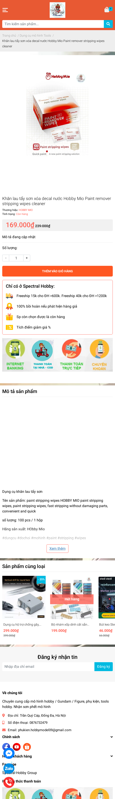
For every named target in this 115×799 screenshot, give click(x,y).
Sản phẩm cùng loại (23, 566)
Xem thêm (57, 548)
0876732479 (38, 723)
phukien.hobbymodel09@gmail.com (44, 730)
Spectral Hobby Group (19, 773)
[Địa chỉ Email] (57, 666)
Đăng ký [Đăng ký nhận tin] (103, 666)
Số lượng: (9, 248)
